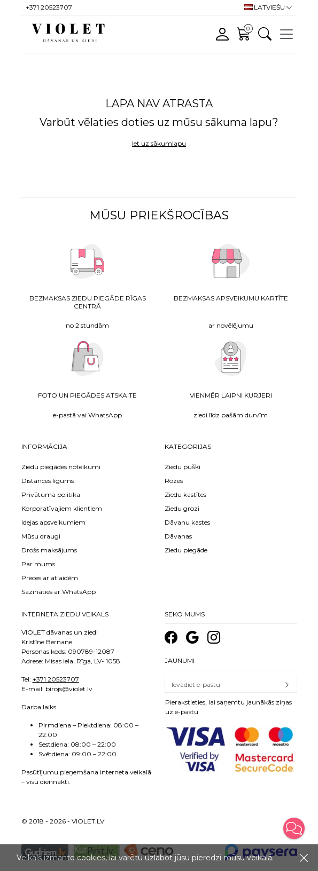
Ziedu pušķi (182, 467)
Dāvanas (178, 536)
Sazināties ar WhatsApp (58, 592)
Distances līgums (47, 481)
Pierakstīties (287, 685)
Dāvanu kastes (187, 522)
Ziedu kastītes (185, 494)
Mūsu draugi (40, 536)
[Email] (221, 685)
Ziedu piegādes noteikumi (60, 467)
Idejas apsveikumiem (53, 522)
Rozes (174, 481)
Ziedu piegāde (186, 550)
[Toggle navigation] (286, 34)
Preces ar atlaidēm (49, 578)
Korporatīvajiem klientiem (61, 508)
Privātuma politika (50, 494)
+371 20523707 (56, 679)
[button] (294, 828)
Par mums (38, 564)
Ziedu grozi (182, 508)
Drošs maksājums (49, 550)
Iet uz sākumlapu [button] (159, 143)
